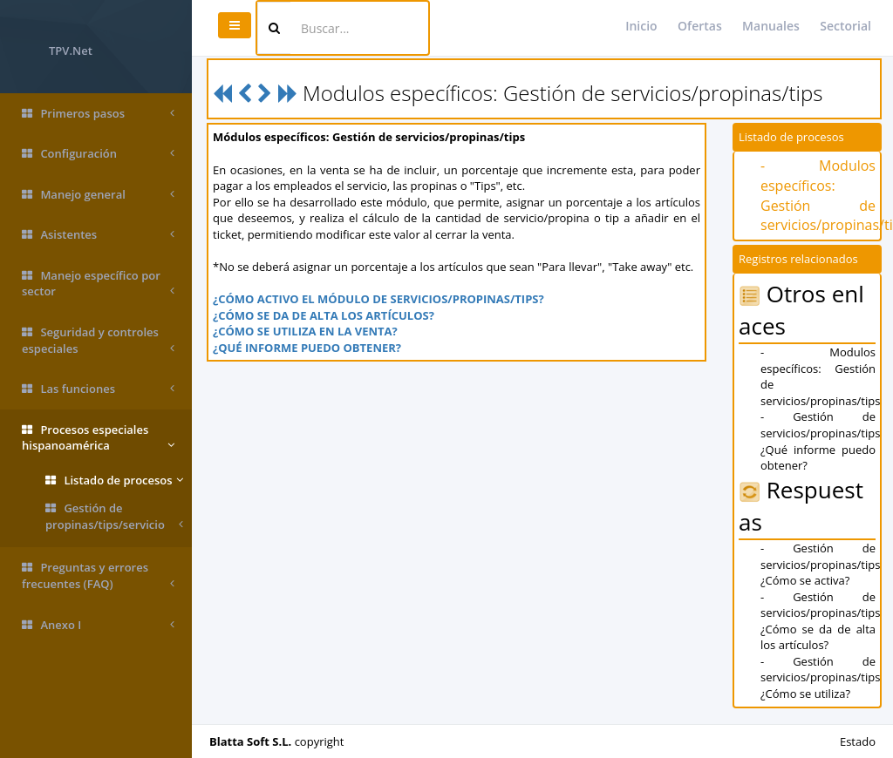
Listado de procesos (114, 480)
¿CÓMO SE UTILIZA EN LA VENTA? (305, 331)
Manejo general (98, 194)
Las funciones (98, 389)
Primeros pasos (98, 113)
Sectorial (845, 25)
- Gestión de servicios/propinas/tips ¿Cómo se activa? (820, 564)
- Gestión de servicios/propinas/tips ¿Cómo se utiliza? (820, 677)
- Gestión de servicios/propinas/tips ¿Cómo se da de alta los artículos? (820, 621)
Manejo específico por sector (98, 283)
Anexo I (98, 625)
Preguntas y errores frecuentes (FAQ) (98, 575)
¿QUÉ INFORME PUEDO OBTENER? (307, 347)
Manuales (771, 25)
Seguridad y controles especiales (98, 340)
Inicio (641, 25)
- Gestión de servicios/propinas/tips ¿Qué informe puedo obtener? (820, 441)
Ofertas (700, 25)
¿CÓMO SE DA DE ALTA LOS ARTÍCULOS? (323, 315)
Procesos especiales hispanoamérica (98, 438)
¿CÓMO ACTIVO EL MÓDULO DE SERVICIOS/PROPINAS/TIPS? (378, 299)
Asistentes (98, 235)
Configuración (98, 154)
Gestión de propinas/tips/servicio (114, 516)
